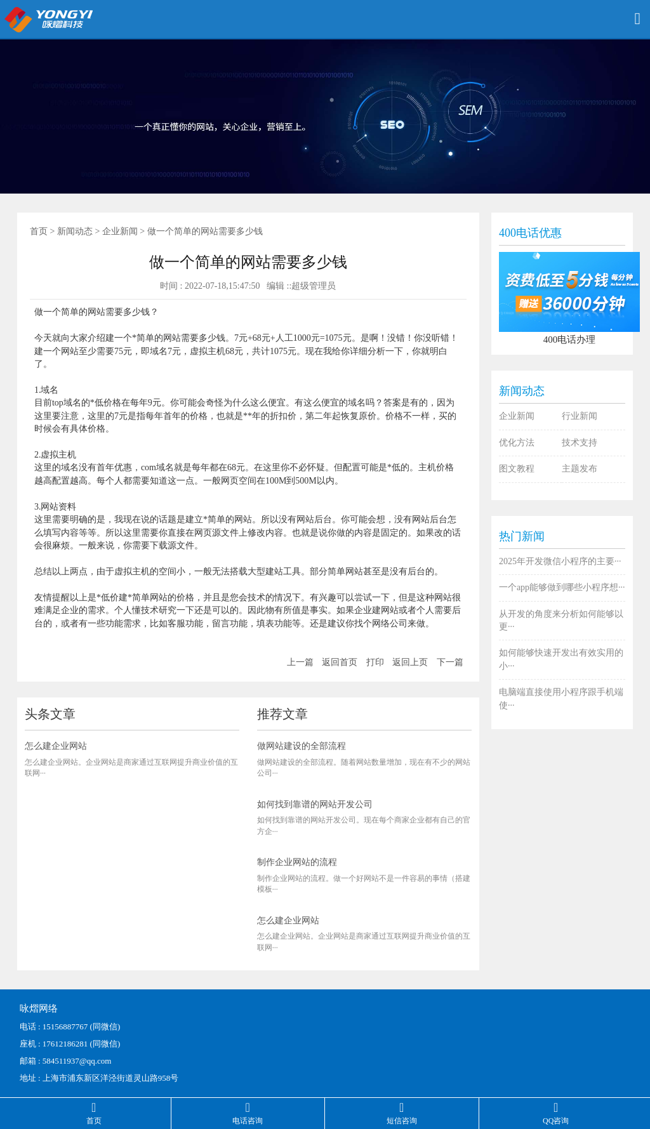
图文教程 (516, 468)
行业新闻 (579, 416)
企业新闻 (120, 231)
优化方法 (516, 442)
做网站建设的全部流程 (301, 746)
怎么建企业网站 (56, 746)
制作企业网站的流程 (297, 862)
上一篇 (300, 662)
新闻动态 (75, 231)
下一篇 (450, 662)
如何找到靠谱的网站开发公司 (315, 804)
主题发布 (579, 468)
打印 (375, 662)
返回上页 (410, 662)
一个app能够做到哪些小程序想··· (562, 587)
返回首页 (339, 662)
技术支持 (579, 442)
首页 (39, 231)
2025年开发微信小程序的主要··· (560, 561)
